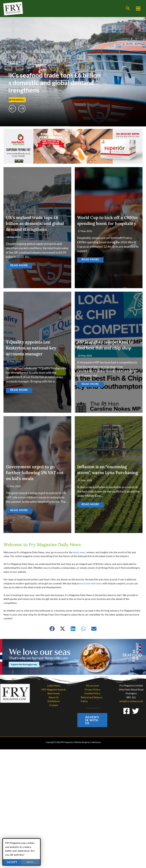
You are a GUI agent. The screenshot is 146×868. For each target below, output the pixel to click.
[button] (127, 8)
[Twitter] (135, 710)
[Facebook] (126, 710)
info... (30, 862)
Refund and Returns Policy (91, 699)
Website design (80, 742)
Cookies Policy (92, 693)
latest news (79, 552)
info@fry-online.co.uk (131, 701)
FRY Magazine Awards (54, 689)
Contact (53, 705)
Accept (12, 862)
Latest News (53, 685)
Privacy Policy (92, 689)
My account (92, 685)
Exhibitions (54, 701)
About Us (54, 697)
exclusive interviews (91, 583)
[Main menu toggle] (138, 8)
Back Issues (54, 693)
